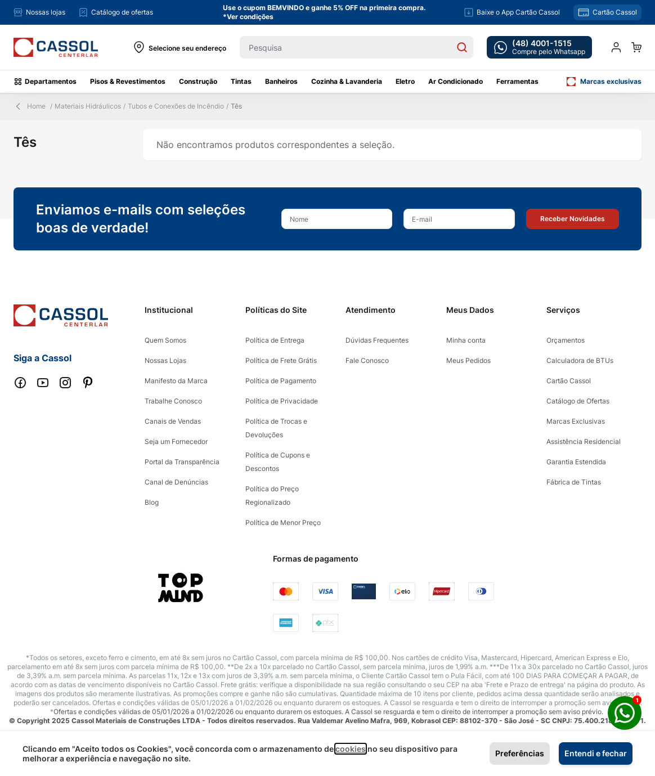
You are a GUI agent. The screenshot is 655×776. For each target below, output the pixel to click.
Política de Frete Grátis (281, 360)
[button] (572, 219)
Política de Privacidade (281, 401)
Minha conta (466, 340)
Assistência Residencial (583, 441)
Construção (198, 81)
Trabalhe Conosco (173, 401)
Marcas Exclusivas (575, 421)
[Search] (462, 47)
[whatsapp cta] (539, 47)
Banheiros (281, 81)
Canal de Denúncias (176, 482)
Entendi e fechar (595, 753)
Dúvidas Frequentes (377, 340)
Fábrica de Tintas (573, 482)
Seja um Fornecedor (176, 441)
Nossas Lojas (165, 360)
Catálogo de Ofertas (577, 401)
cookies (350, 748)
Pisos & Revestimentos (127, 81)
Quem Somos (165, 340)
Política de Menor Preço (283, 522)
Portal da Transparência (182, 461)
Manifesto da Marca (176, 380)
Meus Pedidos (468, 360)
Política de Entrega (274, 340)
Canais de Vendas (173, 421)
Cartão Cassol (568, 380)
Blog (152, 502)
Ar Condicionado (455, 81)
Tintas (241, 81)
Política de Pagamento (280, 380)
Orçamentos (565, 340)
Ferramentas (517, 81)
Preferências (519, 753)
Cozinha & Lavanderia (346, 81)
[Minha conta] (616, 47)
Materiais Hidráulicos (88, 106)
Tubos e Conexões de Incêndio (176, 106)
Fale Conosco (367, 360)
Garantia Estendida (576, 461)
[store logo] (56, 47)
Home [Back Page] (30, 106)
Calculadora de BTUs (579, 360)
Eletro (405, 81)
